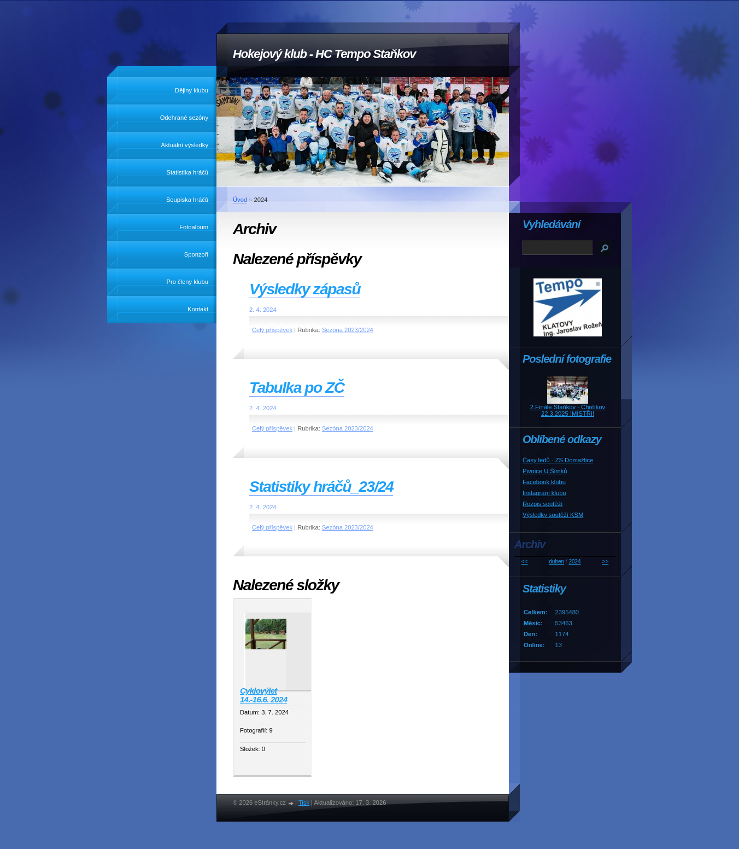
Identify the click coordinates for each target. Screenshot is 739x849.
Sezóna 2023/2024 (347, 330)
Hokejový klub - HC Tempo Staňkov (324, 54)
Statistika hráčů (187, 172)
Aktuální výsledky (184, 145)
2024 (574, 562)
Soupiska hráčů (187, 199)
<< (524, 562)
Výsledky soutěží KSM (553, 514)
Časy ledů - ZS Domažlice (558, 460)
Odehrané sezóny (184, 117)
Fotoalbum (193, 227)
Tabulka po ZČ (296, 387)
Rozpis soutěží (542, 504)
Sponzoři (196, 254)
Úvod (240, 199)
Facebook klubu (544, 482)
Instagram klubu (544, 493)
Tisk (303, 802)
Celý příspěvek (272, 330)
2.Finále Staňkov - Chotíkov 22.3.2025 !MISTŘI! (567, 410)
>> (605, 562)
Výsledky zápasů (304, 289)
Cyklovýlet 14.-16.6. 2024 (263, 695)
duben (556, 562)
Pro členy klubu (188, 281)
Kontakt (197, 309)
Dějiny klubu (191, 90)
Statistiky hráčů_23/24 (321, 486)
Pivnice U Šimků (545, 471)
